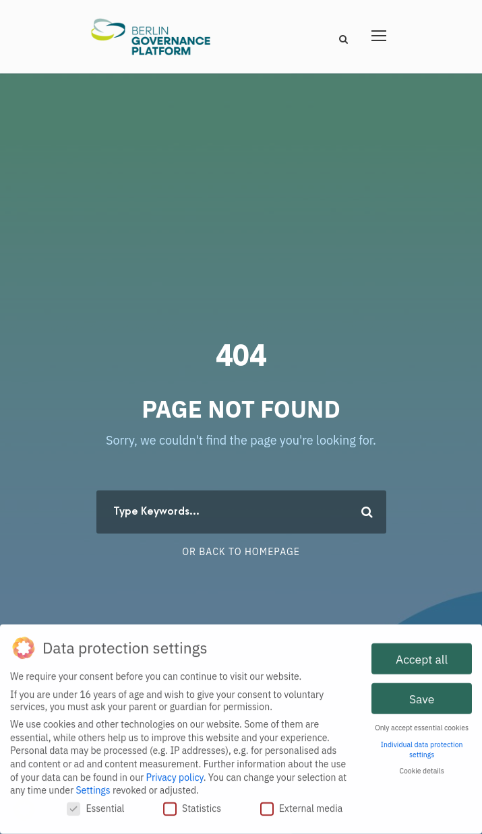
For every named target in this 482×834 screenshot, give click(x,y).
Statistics (192, 805)
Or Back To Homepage (241, 552)
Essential (95, 805)
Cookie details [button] (421, 767)
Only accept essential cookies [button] (422, 724)
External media (301, 805)
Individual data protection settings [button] (422, 746)
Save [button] (421, 695)
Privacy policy (175, 773)
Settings (93, 787)
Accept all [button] (422, 655)
